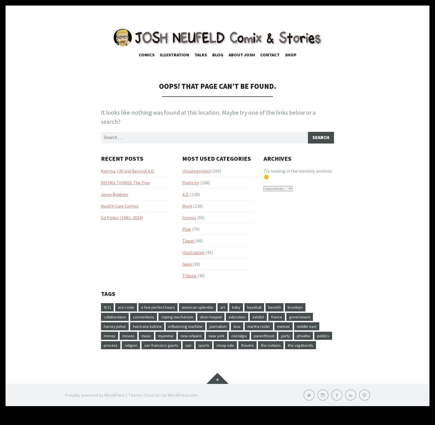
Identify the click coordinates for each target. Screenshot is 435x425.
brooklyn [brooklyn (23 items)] (314, 308)
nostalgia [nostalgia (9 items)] (304, 338)
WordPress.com (183, 408)
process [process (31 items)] (201, 348)
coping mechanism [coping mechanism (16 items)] (186, 318)
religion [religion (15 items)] (223, 348)
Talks (200, 54)
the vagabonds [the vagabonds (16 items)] (196, 358)
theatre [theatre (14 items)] (138, 358)
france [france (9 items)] (294, 318)
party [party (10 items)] (139, 348)
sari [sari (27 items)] (285, 348)
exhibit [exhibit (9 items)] (274, 318)
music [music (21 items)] (202, 338)
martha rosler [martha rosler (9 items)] (307, 328)
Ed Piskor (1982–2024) (122, 218)
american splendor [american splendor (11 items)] (207, 308)
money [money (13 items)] (162, 338)
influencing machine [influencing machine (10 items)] (225, 328)
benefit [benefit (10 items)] (291, 308)
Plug (186, 230)
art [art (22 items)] (234, 308)
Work (187, 207)
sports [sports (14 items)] (302, 348)
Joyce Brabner (114, 195)
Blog (217, 54)
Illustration (174, 54)
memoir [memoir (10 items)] (111, 338)
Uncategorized (196, 172)
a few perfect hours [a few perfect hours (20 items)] (163, 308)
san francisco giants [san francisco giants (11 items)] (256, 348)
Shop (291, 54)
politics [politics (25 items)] (180, 348)
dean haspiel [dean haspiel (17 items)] (223, 318)
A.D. (185, 195)
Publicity (190, 183)
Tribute (189, 276)
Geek (187, 265)
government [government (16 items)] (116, 328)
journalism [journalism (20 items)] (262, 328)
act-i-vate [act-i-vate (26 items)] (128, 308)
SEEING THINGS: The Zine (125, 183)
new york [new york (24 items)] (279, 338)
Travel (188, 241)
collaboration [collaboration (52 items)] (117, 318)
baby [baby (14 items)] (249, 308)
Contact (270, 54)
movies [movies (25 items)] (183, 338)
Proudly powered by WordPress (95, 408)
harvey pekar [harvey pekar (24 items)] (147, 328)
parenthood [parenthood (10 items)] (115, 348)
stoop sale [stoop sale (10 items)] (114, 358)
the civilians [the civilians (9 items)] (163, 358)
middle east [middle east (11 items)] (137, 338)
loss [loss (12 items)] (283, 328)
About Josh (242, 54)
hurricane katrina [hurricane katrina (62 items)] (182, 328)
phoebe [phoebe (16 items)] (158, 348)
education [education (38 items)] (251, 318)
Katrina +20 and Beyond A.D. (128, 172)
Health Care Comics (119, 207)
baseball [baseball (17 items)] (269, 308)
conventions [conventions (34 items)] (149, 318)
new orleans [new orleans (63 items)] (252, 338)
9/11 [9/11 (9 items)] (108, 308)
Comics (147, 54)
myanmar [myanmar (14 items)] (224, 338)
